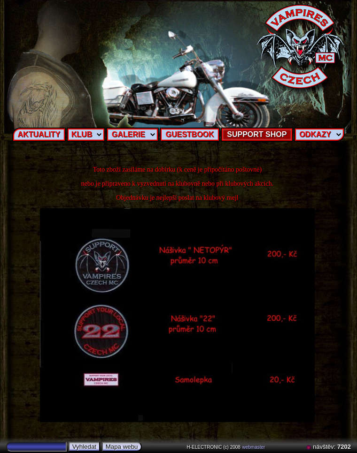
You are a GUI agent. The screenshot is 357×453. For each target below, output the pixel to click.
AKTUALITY (39, 134)
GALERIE (128, 134)
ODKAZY (315, 134)
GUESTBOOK (189, 134)
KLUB (81, 134)
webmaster (253, 447)
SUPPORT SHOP (257, 134)
